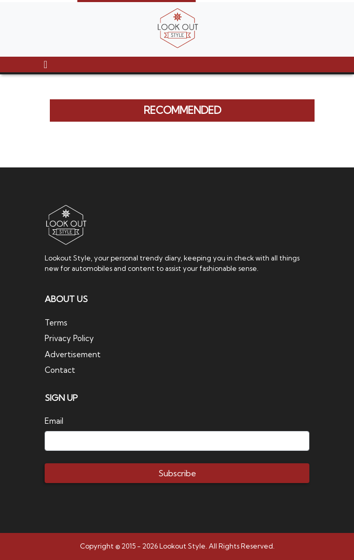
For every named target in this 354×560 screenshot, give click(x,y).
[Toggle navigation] (45, 64)
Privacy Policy (69, 338)
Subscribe (177, 473)
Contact (60, 370)
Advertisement (73, 354)
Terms (56, 323)
